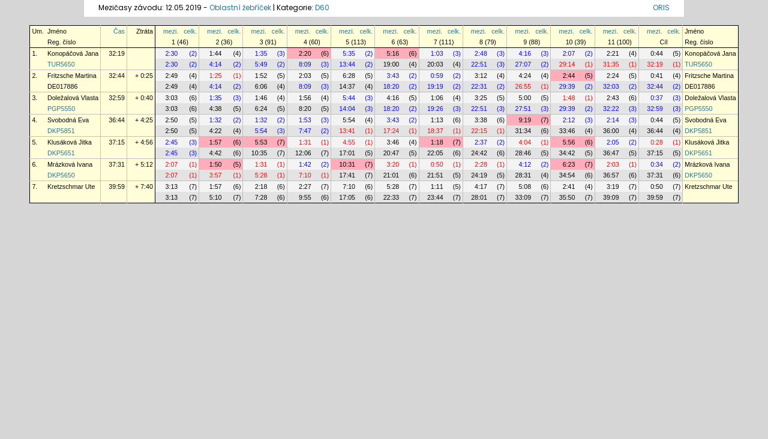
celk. (190, 31)
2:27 (305, 186)
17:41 (347, 175)
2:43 (613, 97)
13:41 (347, 130)
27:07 (523, 64)
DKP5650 (61, 175)
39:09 (611, 197)
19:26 (435, 108)
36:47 (611, 153)
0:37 (656, 97)
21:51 (435, 175)
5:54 (349, 120)
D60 (322, 7)
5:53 (261, 142)
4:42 (215, 153)
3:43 (393, 75)
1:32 (215, 120)
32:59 (117, 97)
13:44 (347, 64)
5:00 (524, 97)
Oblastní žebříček (240, 7)
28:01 (479, 197)
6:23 (569, 164)
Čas (119, 31)
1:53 (305, 120)
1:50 (215, 164)
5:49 (261, 64)
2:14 (613, 120)
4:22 (215, 130)
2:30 (172, 53)
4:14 (215, 64)
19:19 (435, 86)
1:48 (569, 97)
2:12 (569, 120)
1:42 (305, 164)
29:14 (567, 64)
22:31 (479, 86)
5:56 (569, 142)
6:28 (349, 75)
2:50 (172, 120)
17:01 (347, 153)
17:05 (347, 197)
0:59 (437, 75)
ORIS (661, 7)
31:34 (523, 130)
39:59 (117, 186)
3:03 (172, 97)
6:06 (261, 86)
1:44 (215, 53)
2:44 (569, 75)
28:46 (523, 153)
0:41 (656, 75)
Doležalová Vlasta (72, 97)
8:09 (305, 64)
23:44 (435, 197)
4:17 (481, 186)
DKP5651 (61, 153)
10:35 (259, 153)
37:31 (117, 164)
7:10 (305, 175)
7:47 (305, 130)
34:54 (567, 175)
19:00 (391, 64)
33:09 (523, 197)
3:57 (215, 175)
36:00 (611, 130)
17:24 (391, 130)
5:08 (524, 186)
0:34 (656, 164)
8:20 (305, 108)
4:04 (524, 142)
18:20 (391, 86)
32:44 (117, 75)
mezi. (170, 31)
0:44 (656, 53)
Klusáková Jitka (69, 142)
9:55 (305, 197)
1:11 (437, 186)
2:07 (569, 53)
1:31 (305, 142)
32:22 (611, 108)
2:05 (613, 142)
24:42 (479, 153)
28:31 (523, 175)
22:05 (435, 153)
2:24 (613, 75)
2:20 (305, 53)
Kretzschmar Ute (71, 186)
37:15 (117, 142)
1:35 (261, 53)
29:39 (567, 86)
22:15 (479, 130)
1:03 (437, 53)
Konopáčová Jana (72, 53)
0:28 (656, 142)
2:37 (481, 142)
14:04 (347, 108)
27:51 (523, 108)
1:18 (437, 142)
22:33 (391, 197)
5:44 (349, 97)
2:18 (261, 186)
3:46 (393, 142)
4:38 (215, 108)
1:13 (437, 120)
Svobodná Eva (68, 120)
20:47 (391, 153)
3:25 (481, 97)
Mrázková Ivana (69, 164)
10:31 (347, 164)
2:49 (172, 75)
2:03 (305, 75)
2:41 (569, 186)
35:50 (567, 197)
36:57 (611, 175)
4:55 (349, 142)
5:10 (215, 197)
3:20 (393, 164)
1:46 (261, 97)
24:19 (479, 175)
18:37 (435, 130)
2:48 (481, 53)
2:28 (481, 164)
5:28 (261, 175)
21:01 (391, 175)
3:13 (172, 186)
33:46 (567, 130)
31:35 (611, 64)
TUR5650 (61, 64)
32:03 (611, 86)
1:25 (215, 75)
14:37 (347, 86)
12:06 (303, 153)
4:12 (524, 164)
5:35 (349, 53)
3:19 (613, 186)
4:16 (524, 53)
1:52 (261, 75)
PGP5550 (61, 108)
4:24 (524, 75)
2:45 (172, 142)
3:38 (481, 120)
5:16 (393, 53)
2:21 (613, 53)
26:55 (523, 86)
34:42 (567, 153)
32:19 (117, 53)
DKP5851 (61, 130)
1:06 (437, 97)
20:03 (435, 64)
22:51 (479, 64)
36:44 (117, 120)
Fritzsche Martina (72, 75)
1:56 (305, 97)
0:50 (437, 164)
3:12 (481, 75)
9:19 (524, 120)
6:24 (261, 108)
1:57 (215, 142)
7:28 (261, 197)
